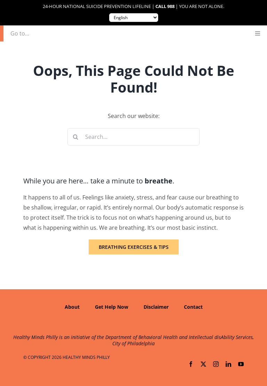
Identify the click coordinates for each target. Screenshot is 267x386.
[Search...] (133, 136)
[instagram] (216, 364)
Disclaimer (156, 307)
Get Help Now (111, 307)
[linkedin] (228, 364)
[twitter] (203, 364)
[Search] (76, 136)
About (72, 307)
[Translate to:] (133, 17)
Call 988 (165, 6)
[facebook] (191, 364)
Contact (193, 307)
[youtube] (241, 364)
